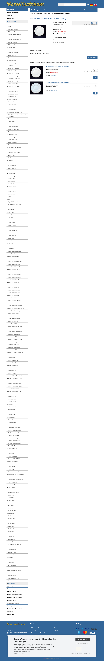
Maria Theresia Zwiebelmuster (15, 331)
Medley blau (11, 368)
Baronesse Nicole (12, 55)
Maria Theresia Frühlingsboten (15, 261)
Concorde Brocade (12, 99)
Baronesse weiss (12, 60)
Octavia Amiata (11, 414)
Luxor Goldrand (11, 246)
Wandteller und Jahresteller (14, 570)
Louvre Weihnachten (13, 230)
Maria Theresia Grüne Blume (15, 266)
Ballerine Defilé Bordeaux (14, 31)
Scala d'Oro (11, 497)
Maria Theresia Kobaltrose (14, 274)
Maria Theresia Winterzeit (14, 329)
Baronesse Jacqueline (13, 52)
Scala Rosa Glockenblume (14, 503)
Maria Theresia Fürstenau (14, 264)
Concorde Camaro (12, 102)
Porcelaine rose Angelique (14, 471)
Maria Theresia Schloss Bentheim (16, 308)
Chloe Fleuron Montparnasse (15, 76)
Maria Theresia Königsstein (14, 277)
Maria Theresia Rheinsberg (14, 300)
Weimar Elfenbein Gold (13, 578)
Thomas (9, 589)
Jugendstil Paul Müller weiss (14, 204)
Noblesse (10, 404)
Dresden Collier (11, 131)
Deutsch (16, 653)
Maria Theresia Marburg (13, 285)
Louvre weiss (11, 233)
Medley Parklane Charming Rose (16, 375)
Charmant (10, 65)
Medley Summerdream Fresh (15, 383)
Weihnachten (11, 573)
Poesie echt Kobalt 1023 (14, 458)
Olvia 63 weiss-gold (12, 448)
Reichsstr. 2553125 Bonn (10, 629)
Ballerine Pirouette (12, 42)
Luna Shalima (11, 240)
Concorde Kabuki (12, 104)
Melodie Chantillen (12, 399)
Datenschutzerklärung (76, 653)
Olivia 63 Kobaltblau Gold (14, 440)
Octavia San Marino (12, 419)
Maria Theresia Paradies (14, 298)
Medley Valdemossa (13, 394)
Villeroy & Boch (11, 591)
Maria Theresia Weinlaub (14, 318)
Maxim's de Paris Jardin (13, 344)
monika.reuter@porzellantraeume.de (16, 633)
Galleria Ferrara (12, 183)
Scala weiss (11, 505)
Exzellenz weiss (12, 168)
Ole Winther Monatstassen (14, 430)
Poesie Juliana (11, 464)
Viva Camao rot (11, 567)
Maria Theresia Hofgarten (14, 269)
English (22, 653)
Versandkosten (94, 24)
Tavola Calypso (11, 515)
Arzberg (9, 15)
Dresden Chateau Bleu (13, 129)
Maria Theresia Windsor (13, 323)
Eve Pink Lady (11, 155)
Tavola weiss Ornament (13, 534)
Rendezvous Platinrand (13, 492)
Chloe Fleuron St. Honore (14, 86)
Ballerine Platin (11, 44)
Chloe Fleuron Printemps (14, 78)
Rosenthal (10, 586)
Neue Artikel (10, 614)
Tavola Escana (11, 521)
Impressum (87, 653)
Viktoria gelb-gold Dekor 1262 (15, 544)
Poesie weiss (11, 469)
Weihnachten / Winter (13, 603)
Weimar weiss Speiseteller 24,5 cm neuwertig (57, 66)
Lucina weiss (11, 238)
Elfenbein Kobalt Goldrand (14, 152)
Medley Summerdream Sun (14, 391)
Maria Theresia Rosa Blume (14, 303)
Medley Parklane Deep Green (15, 378)
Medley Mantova (12, 370)
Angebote (10, 611)
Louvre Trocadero (12, 225)
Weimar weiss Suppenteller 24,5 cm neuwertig (57, 82)
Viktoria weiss (11, 554)
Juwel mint (10, 207)
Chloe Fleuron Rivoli (13, 81)
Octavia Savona (12, 422)
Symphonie (10, 508)
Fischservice (11, 170)
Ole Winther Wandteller (13, 435)
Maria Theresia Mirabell (13, 287)
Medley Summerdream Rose (15, 388)
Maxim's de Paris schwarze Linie (15, 352)
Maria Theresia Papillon (13, 295)
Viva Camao (11, 562)
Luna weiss (10, 243)
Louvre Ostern (11, 222)
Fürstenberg (10, 18)
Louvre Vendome (12, 227)
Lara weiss (10, 217)
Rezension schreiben (60, 40)
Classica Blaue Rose (13, 91)
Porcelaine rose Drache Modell (15, 479)
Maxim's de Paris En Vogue (14, 336)
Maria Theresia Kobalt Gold (14, 272)
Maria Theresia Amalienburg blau (16, 253)
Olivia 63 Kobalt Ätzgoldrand (14, 438)
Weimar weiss (11, 583)
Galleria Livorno (12, 189)
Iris (9, 199)
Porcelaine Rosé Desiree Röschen (16, 477)
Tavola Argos (11, 513)
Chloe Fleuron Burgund (13, 70)
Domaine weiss (11, 124)
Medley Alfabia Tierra (13, 362)
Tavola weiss (11, 531)
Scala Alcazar (11, 495)
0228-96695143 (11, 635)
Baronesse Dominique (13, 50)
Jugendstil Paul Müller (13, 201)
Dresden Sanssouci (12, 142)
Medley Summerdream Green (15, 386)
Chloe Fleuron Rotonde (13, 83)
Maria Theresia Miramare (14, 290)
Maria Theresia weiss (13, 321)
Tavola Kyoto (11, 526)
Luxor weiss (11, 248)
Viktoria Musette (12, 549)
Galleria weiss (11, 194)
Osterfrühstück (11, 451)
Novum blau (11, 412)
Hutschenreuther (65, 33)
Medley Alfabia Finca (13, 360)
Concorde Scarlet (12, 109)
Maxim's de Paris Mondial (14, 349)
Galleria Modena (12, 191)
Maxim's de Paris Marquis (14, 347)
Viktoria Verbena (12, 552)
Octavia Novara (11, 417)
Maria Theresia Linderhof (14, 279)
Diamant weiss (11, 121)
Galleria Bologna (12, 176)
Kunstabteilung (11, 214)
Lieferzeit (33, 630)
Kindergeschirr (11, 606)
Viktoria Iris (10, 547)
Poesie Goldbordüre (13, 461)
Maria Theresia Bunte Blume (15, 259)
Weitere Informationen (83, 643)
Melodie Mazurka (12, 401)
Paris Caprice (11, 453)
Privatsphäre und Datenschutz (38, 633)
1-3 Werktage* (53, 75)
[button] (61, 4)
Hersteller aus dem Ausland (14, 597)
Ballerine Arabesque (13, 29)
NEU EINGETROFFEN (13, 12)
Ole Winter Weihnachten (14, 425)
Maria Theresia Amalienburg (14, 251)
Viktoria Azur (11, 536)
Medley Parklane (12, 373)
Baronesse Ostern (12, 57)
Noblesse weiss (11, 409)
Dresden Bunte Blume (13, 126)
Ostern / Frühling (11, 600)
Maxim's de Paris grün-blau (14, 342)
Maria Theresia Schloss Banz (15, 305)
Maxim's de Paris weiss (13, 355)
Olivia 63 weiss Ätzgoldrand (14, 443)
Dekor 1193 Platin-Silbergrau (15, 112)
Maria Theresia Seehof (13, 313)
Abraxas (10, 24)
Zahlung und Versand (36, 628)
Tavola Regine (11, 528)
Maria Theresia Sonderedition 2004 (16, 316)
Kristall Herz (11, 212)
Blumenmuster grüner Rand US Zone (17, 63)
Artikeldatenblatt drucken (60, 37)
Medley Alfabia (11, 357)
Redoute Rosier (11, 490)
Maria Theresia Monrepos (14, 292)
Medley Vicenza (12, 396)
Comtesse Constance (13, 94)
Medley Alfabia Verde (13, 365)
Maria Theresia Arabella (13, 256)
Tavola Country (11, 518)
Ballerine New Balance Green (15, 37)
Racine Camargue (12, 482)
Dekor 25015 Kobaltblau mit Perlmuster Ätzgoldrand (17, 115)
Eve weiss (10, 160)
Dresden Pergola (12, 137)
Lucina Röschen (12, 235)
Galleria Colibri (11, 178)
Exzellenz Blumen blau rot (14, 163)
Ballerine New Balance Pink (14, 39)
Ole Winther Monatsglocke (14, 427)
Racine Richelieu (12, 484)
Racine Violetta (11, 487)
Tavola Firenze (11, 523)
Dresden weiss (11, 144)
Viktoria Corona (11, 541)
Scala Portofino (11, 500)
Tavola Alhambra (12, 510)
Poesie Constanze (12, 456)
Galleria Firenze (12, 186)
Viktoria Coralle (11, 539)
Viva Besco (10, 560)
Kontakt (55, 630)
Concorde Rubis (12, 107)
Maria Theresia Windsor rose (15, 326)
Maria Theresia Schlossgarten (15, 310)
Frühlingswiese (11, 173)
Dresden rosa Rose (12, 139)
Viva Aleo (10, 557)
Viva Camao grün (12, 565)
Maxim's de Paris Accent (14, 334)
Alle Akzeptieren (82, 639)
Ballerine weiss (11, 47)
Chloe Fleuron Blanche (13, 68)
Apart (9, 26)
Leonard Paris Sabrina (13, 220)
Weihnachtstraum (12, 575)
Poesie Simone (11, 466)
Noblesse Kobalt (12, 406)
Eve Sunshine (11, 157)
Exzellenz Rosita (12, 165)
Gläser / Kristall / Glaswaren (14, 608)
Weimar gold (11, 580)
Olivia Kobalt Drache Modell (14, 445)
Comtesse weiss (12, 96)
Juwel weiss (11, 209)
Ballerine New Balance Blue (14, 34)
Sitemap (55, 628)
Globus (9, 196)
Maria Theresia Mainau (13, 282)
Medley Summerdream (13, 381)
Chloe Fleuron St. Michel (14, 89)
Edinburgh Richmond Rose (14, 147)
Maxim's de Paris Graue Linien (15, 339)
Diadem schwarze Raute (14, 118)
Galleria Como (11, 181)
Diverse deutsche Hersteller (14, 594)
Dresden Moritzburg (12, 134)
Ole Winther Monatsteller (14, 432)
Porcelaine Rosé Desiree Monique (16, 474)
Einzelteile (10, 150)
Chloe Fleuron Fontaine (13, 73)
